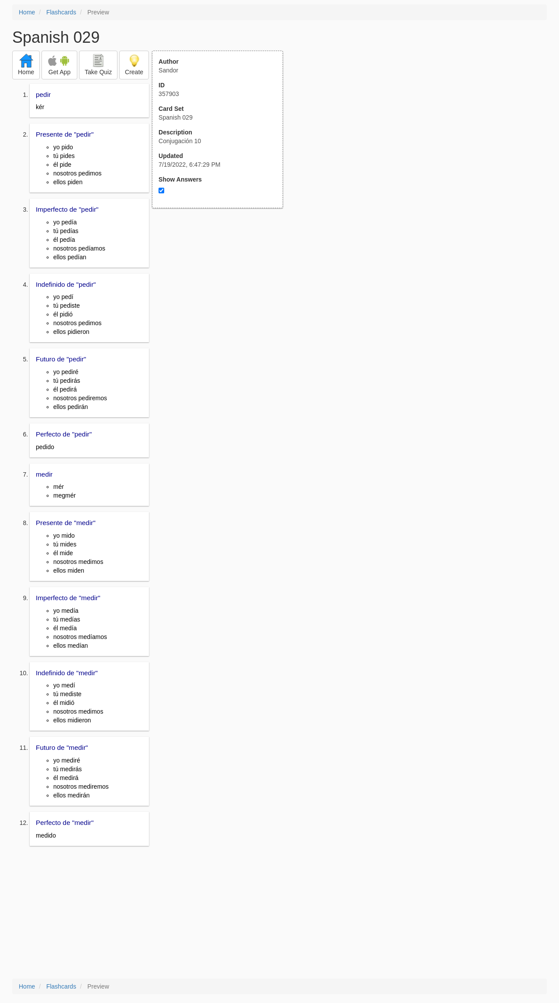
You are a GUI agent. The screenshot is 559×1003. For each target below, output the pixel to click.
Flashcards (61, 12)
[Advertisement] (222, 294)
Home (27, 12)
